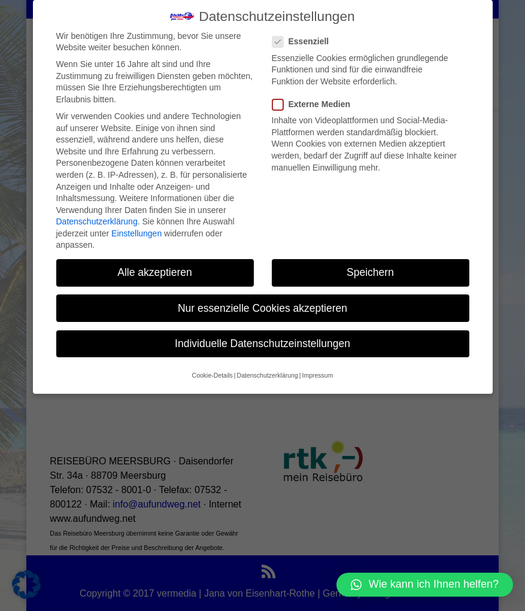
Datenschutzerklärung (97, 210)
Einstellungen (136, 222)
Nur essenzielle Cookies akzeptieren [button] (262, 297)
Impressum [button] (317, 363)
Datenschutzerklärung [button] (267, 363)
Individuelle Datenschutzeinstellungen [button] (262, 332)
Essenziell (305, 30)
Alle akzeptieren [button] (154, 261)
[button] (424, 585)
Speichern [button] (370, 261)
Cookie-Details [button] (212, 363)
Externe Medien (316, 93)
